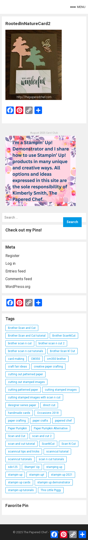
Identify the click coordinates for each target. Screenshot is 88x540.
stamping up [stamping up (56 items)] (54, 467)
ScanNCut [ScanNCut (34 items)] (48, 443)
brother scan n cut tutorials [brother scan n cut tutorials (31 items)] (25, 351)
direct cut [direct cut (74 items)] (49, 405)
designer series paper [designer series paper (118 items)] (22, 405)
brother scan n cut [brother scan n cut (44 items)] (20, 343)
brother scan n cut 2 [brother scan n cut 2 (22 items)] (51, 343)
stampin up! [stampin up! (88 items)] (36, 474)
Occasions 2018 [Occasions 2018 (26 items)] (48, 413)
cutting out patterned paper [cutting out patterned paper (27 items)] (25, 374)
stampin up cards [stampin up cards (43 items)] (19, 482)
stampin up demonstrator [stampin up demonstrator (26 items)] (53, 482)
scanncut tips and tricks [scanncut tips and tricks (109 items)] (23, 451)
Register (12, 255)
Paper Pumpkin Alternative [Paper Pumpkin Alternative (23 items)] (51, 428)
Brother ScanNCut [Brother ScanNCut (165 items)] (64, 335)
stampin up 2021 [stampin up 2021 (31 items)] (62, 474)
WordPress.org (17, 286)
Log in (10, 263)
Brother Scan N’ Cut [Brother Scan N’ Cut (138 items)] (62, 351)
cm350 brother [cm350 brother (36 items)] (56, 358)
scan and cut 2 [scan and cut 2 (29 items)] (42, 436)
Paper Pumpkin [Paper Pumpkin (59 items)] (17, 428)
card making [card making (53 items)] (16, 358)
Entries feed (15, 271)
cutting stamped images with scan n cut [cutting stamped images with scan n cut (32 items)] (34, 397)
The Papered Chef (35, 532)
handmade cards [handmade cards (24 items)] (19, 413)
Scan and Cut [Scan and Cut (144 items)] (16, 436)
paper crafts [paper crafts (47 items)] (40, 420)
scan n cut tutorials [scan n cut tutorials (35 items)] (51, 459)
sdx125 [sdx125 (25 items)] (13, 467)
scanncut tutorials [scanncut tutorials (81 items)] (20, 459)
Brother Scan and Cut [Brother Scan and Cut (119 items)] (22, 328)
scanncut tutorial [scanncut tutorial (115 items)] (57, 451)
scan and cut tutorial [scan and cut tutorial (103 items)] (21, 443)
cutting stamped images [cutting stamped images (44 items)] (61, 389)
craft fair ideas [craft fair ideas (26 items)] (17, 366)
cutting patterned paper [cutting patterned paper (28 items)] (23, 389)
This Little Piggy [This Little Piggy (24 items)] (51, 490)
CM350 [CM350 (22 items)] (35, 358)
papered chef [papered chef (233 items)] (63, 420)
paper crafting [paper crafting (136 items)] (17, 420)
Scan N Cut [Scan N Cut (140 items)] (68, 443)
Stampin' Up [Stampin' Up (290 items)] (31, 467)
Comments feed (18, 279)
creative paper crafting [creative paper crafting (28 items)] (48, 366)
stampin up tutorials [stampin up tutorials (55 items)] (21, 490)
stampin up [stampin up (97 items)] (15, 474)
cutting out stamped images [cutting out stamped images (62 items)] (26, 382)
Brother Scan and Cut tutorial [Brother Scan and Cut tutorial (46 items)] (27, 335)
